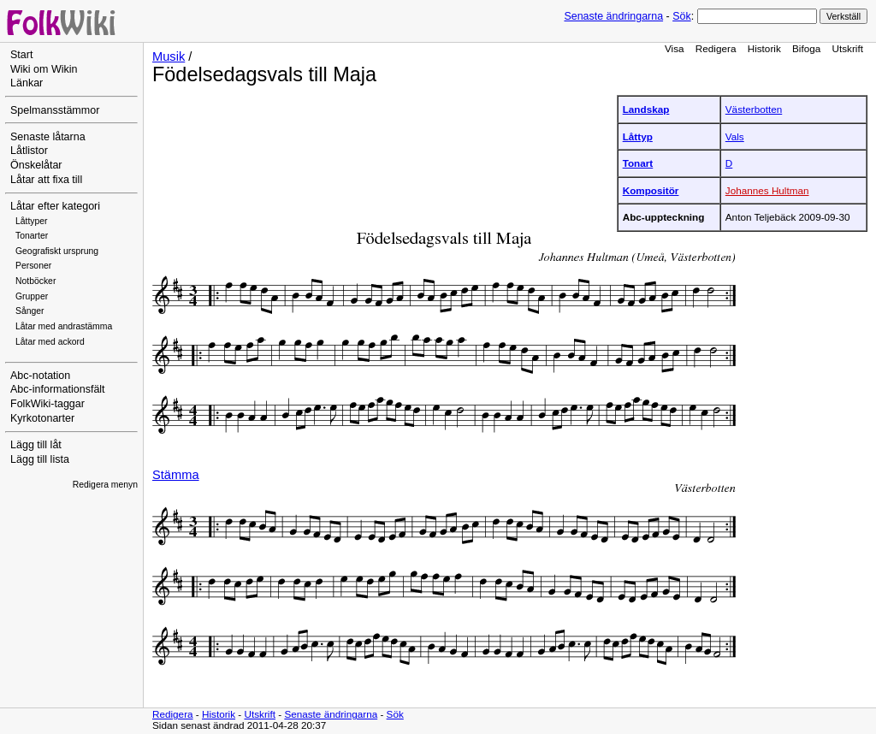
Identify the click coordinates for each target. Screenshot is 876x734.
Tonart (638, 163)
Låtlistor (29, 151)
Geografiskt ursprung (56, 251)
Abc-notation (40, 376)
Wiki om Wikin (44, 69)
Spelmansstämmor (54, 110)
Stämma (175, 475)
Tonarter (31, 235)
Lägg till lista (39, 459)
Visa (674, 48)
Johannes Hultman (767, 190)
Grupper (31, 296)
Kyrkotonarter (42, 418)
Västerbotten (753, 109)
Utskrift (847, 48)
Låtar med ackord (50, 341)
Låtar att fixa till (46, 180)
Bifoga (806, 48)
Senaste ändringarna (613, 16)
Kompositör (651, 190)
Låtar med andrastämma (63, 326)
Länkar (26, 83)
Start (21, 55)
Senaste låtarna (48, 137)
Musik (168, 56)
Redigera (716, 48)
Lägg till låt (36, 445)
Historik (764, 48)
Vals (734, 136)
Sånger (29, 311)
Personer (33, 265)
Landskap (646, 109)
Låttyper (31, 221)
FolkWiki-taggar (47, 404)
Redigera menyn (105, 484)
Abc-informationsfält (57, 389)
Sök (681, 16)
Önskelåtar (36, 165)
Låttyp (638, 136)
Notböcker (35, 281)
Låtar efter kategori (55, 206)
